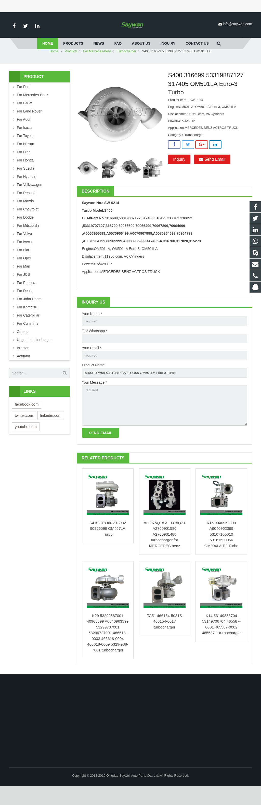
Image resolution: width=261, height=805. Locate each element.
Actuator (23, 371)
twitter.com (24, 430)
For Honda (25, 175)
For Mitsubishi (28, 240)
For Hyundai (26, 192)
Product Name (93, 382)
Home (54, 66)
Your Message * (94, 399)
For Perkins (26, 298)
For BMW (24, 118)
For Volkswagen (29, 200)
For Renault (26, 208)
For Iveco (24, 257)
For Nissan (25, 159)
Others (22, 347)
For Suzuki (25, 183)
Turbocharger (126, 66)
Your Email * (91, 364)
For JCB (23, 289)
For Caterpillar (28, 330)
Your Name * (92, 329)
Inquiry (179, 174)
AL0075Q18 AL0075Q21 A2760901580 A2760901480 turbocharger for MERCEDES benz (164, 553)
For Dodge (25, 232)
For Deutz (24, 306)
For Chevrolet (27, 224)
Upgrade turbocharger (34, 355)
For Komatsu (27, 322)
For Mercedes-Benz (97, 66)
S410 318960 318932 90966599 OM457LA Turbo (107, 548)
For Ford (24, 102)
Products (71, 66)
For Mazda (25, 216)
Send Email (212, 174)
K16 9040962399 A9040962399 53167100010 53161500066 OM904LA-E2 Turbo (221, 553)
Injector (23, 363)
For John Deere (29, 314)
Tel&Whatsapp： (95, 346)
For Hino (24, 167)
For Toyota (25, 151)
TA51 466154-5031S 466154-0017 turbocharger (164, 640)
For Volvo (24, 249)
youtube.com (26, 441)
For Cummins (27, 338)
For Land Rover (29, 126)
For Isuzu (24, 143)
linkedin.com (50, 430)
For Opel (24, 273)
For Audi (23, 134)
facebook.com (26, 419)
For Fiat (23, 265)
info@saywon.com (237, 24)
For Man (23, 281)
